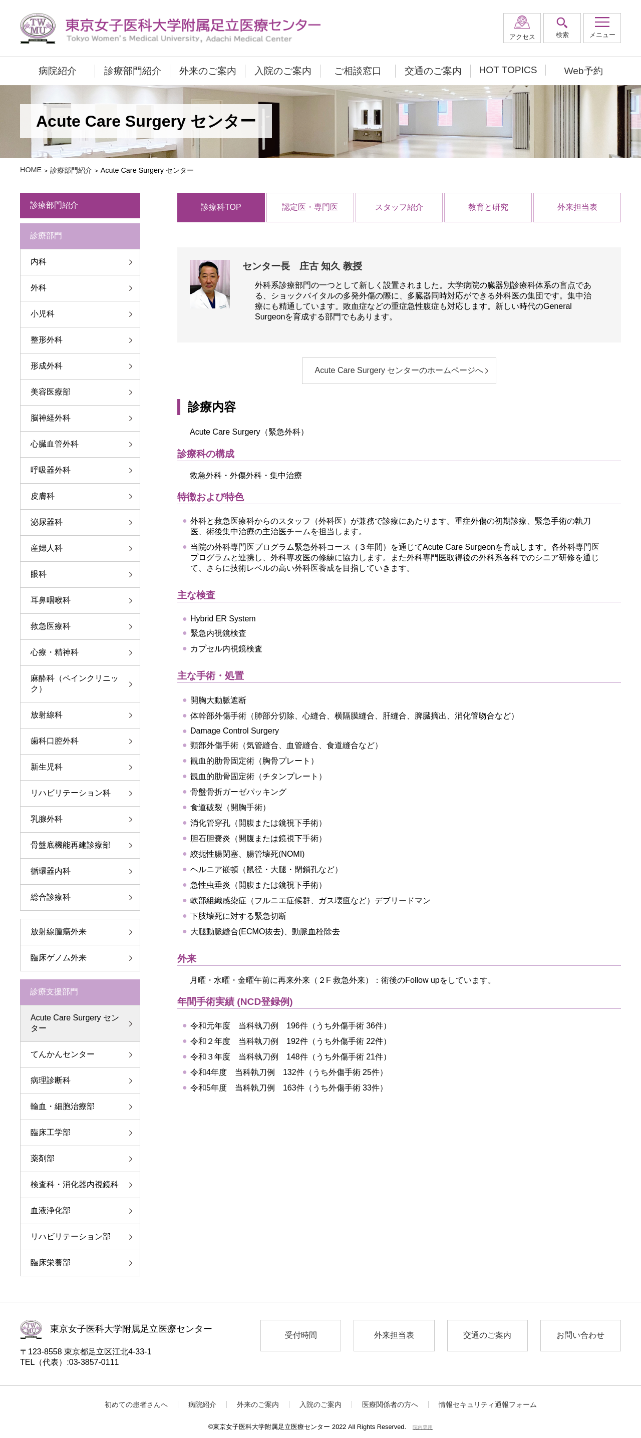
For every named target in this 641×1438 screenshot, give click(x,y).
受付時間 (301, 1335)
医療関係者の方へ (390, 1404)
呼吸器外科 (51, 470)
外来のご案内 (207, 71)
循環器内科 (51, 871)
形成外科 (47, 366)
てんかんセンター (63, 1054)
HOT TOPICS (508, 70)
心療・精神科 (55, 652)
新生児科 (47, 767)
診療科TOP (221, 207)
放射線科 (47, 714)
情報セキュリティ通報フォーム (488, 1404)
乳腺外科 (47, 819)
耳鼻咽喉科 (51, 600)
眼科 (39, 574)
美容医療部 (51, 392)
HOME (31, 170)
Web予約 (583, 71)
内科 (39, 261)
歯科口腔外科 (55, 741)
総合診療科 (51, 897)
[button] (602, 28)
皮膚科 (43, 496)
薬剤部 (43, 1158)
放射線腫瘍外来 (59, 931)
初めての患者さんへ (136, 1404)
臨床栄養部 (51, 1262)
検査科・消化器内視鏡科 (75, 1184)
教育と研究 (488, 207)
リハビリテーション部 (71, 1236)
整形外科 (47, 339)
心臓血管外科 (55, 444)
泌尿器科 (47, 522)
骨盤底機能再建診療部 (71, 845)
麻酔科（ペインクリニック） (75, 683)
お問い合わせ (580, 1335)
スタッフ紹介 (399, 207)
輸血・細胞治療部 (63, 1106)
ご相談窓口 (358, 71)
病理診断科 (51, 1080)
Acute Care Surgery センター (75, 1022)
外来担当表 (577, 207)
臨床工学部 (51, 1132)
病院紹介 (58, 71)
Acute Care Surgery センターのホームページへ (399, 370)
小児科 (43, 313)
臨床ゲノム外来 (59, 957)
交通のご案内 (433, 71)
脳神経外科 (51, 418)
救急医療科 (51, 626)
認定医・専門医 (310, 207)
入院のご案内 (282, 71)
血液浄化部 (51, 1210)
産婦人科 (47, 548)
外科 (39, 287)
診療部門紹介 (132, 71)
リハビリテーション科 (71, 793)
